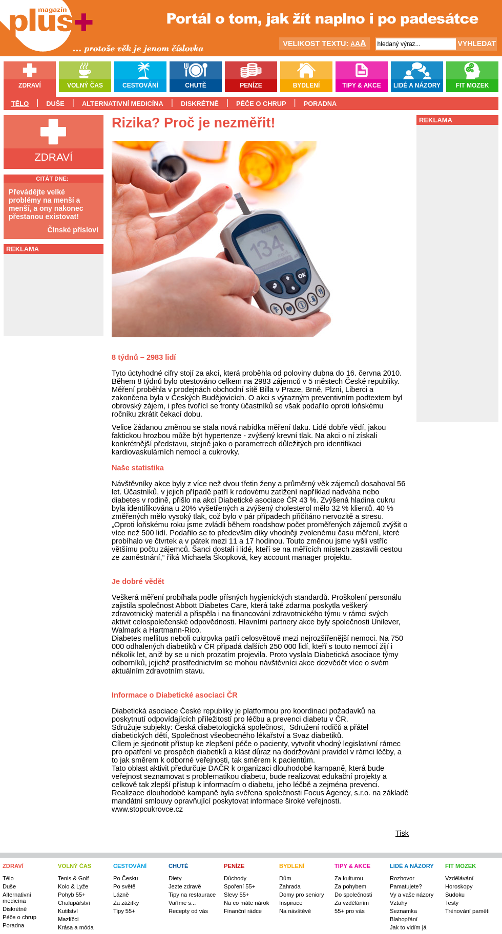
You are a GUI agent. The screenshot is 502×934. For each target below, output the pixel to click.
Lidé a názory (417, 85)
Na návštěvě (295, 911)
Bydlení (306, 85)
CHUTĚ (179, 866)
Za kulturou (348, 878)
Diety (175, 878)
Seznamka (403, 911)
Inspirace (290, 903)
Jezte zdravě (185, 886)
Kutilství (68, 911)
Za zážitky (126, 903)
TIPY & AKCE (352, 866)
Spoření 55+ (239, 886)
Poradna (320, 103)
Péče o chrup (261, 103)
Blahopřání (403, 919)
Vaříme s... (182, 903)
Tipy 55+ (124, 911)
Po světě (124, 886)
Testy (451, 903)
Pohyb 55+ (72, 895)
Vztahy (398, 903)
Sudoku (455, 895)
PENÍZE (234, 866)
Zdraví (29, 85)
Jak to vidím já (408, 927)
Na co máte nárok (246, 903)
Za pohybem (350, 886)
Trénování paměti (467, 911)
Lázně (121, 895)
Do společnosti (353, 895)
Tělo (20, 103)
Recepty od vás (188, 911)
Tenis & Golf (73, 878)
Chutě (195, 85)
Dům (285, 878)
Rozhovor (402, 878)
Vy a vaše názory (411, 895)
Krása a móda (76, 927)
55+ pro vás (349, 911)
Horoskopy (458, 886)
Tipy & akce (361, 85)
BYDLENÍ (291, 866)
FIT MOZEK (460, 866)
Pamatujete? (406, 886)
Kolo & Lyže (73, 886)
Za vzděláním (351, 903)
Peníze (251, 85)
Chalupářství (74, 903)
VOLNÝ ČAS (74, 866)
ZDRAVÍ (13, 866)
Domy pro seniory (301, 895)
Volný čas (85, 85)
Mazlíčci (68, 919)
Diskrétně (200, 103)
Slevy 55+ (236, 895)
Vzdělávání (459, 878)
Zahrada (290, 886)
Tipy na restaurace (192, 895)
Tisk (402, 833)
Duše (55, 103)
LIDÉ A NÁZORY (412, 866)
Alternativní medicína (122, 103)
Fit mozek (472, 85)
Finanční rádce (243, 911)
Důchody (235, 878)
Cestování (140, 85)
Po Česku (125, 878)
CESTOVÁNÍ (130, 866)
